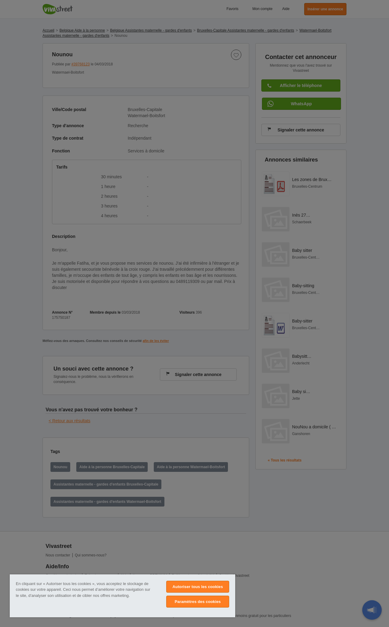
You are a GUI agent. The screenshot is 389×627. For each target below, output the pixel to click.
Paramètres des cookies (198, 601)
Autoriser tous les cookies (198, 586)
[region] (122, 595)
